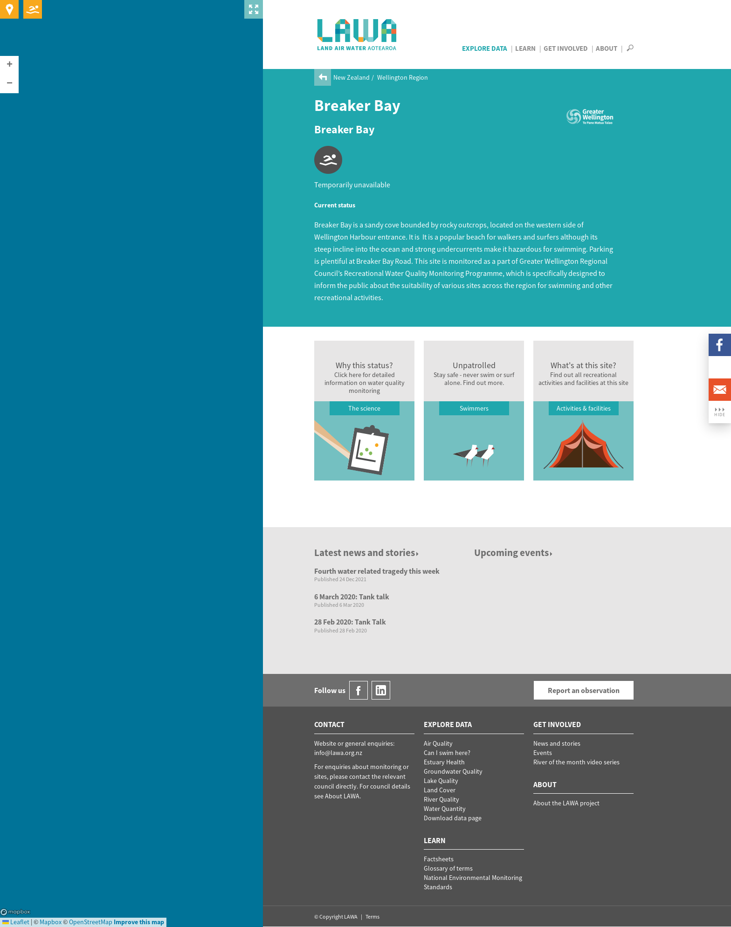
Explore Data (484, 48)
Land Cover (439, 790)
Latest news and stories (367, 552)
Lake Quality (441, 780)
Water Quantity (445, 808)
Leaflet (15, 922)
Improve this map (139, 922)
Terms (372, 916)
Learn (525, 48)
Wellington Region (402, 77)
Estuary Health (444, 762)
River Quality (441, 799)
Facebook (720, 345)
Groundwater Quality (453, 771)
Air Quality (438, 743)
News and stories (556, 743)
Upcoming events (514, 552)
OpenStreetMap (90, 922)
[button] (9, 65)
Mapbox (15, 912)
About (606, 48)
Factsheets (439, 859)
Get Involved (566, 48)
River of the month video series (576, 762)
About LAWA (342, 796)
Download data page (453, 818)
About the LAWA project (566, 803)
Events (542, 752)
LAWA (357, 34)
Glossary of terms (448, 868)
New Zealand (351, 77)
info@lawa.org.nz (338, 752)
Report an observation (584, 690)
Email (720, 389)
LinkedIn (720, 367)
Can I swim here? (447, 752)
